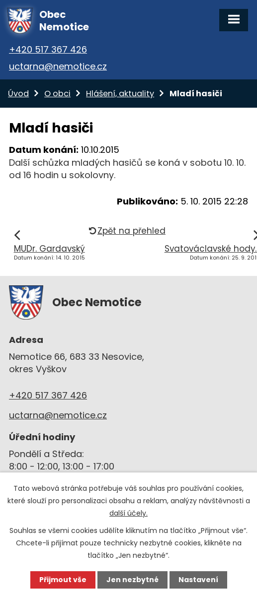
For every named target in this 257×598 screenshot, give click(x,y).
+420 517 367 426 (48, 49)
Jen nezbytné (132, 580)
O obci (57, 93)
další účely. (128, 513)
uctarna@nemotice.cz (58, 66)
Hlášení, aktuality (120, 93)
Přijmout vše (62, 580)
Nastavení (198, 580)
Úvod (18, 93)
